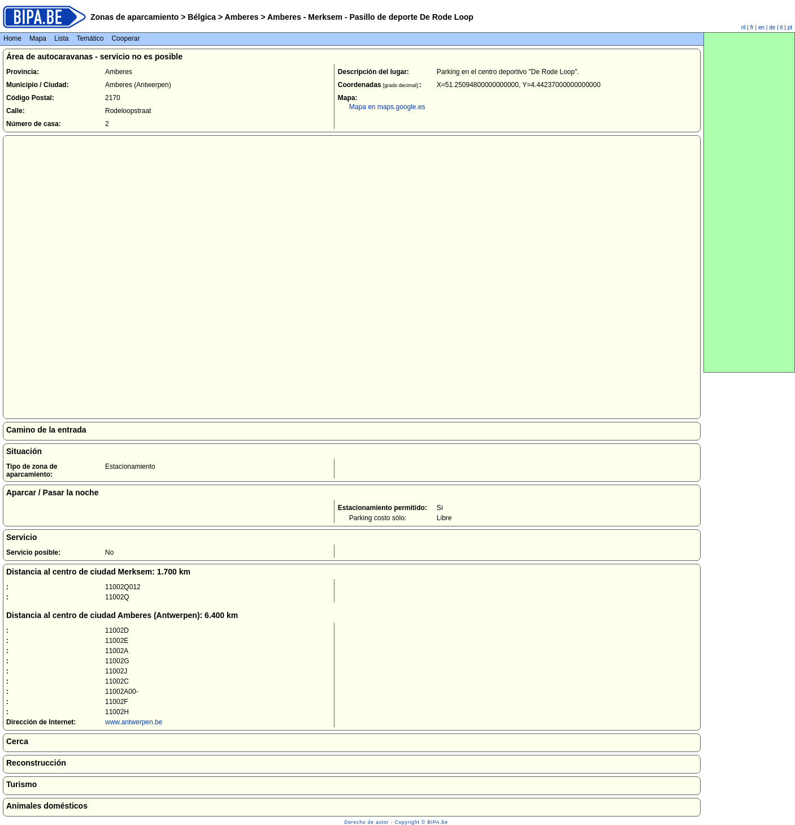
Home (12, 38)
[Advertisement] (749, 202)
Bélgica (201, 16)
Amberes (241, 16)
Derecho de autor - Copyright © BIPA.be (396, 822)
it (781, 27)
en (761, 27)
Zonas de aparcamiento (134, 16)
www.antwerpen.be (133, 722)
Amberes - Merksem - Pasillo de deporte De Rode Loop (369, 16)
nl (743, 27)
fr (752, 27)
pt (790, 27)
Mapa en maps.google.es (387, 107)
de (772, 27)
